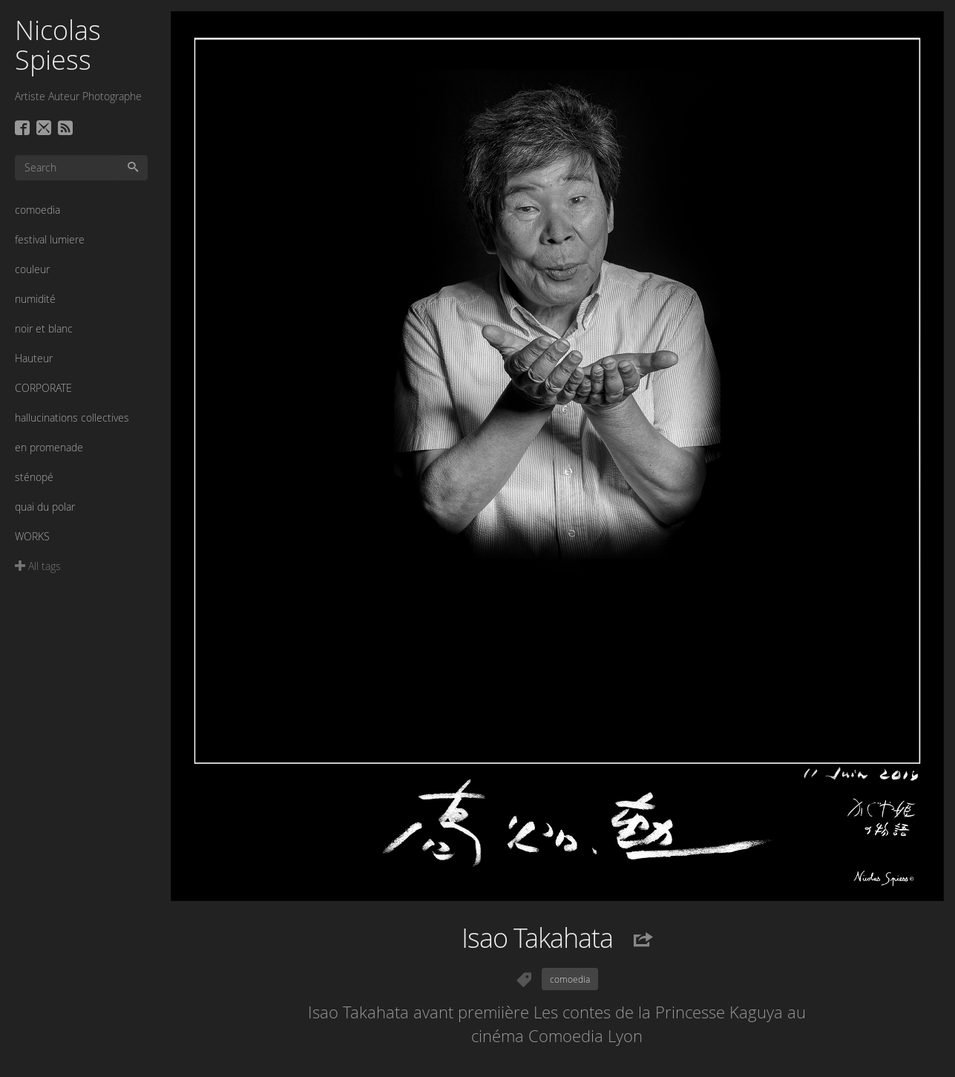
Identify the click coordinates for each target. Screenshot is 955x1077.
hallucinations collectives (72, 417)
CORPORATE (43, 388)
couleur (32, 269)
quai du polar (45, 507)
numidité (35, 299)
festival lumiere (50, 239)
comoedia (37, 210)
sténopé (34, 477)
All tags (38, 566)
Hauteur (34, 358)
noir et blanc (44, 328)
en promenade (49, 447)
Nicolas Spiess (58, 44)
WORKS (32, 536)
